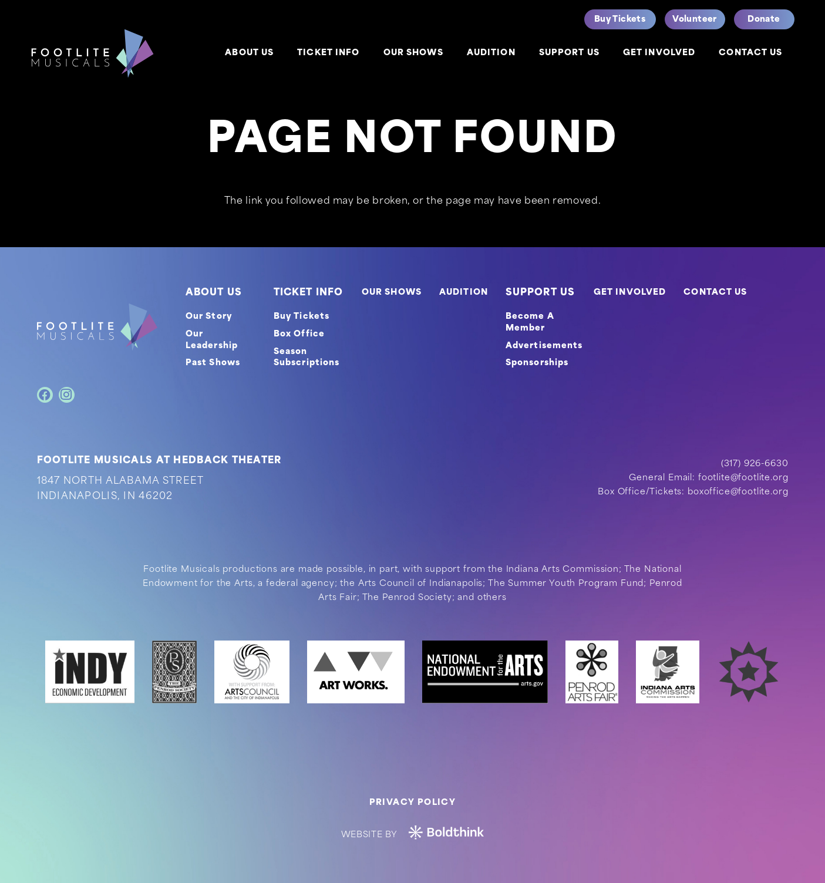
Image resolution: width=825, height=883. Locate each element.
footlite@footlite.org (743, 478)
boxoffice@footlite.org (738, 492)
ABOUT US (214, 293)
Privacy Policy (412, 802)
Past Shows (213, 363)
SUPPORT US (540, 293)
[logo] (92, 53)
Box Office (299, 334)
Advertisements (544, 346)
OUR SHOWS (392, 292)
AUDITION (463, 292)
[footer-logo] (97, 327)
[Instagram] (67, 395)
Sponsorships (537, 363)
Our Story (209, 316)
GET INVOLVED (630, 292)
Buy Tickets (301, 316)
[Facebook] (45, 395)
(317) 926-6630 (755, 464)
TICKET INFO (308, 293)
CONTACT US (715, 292)
